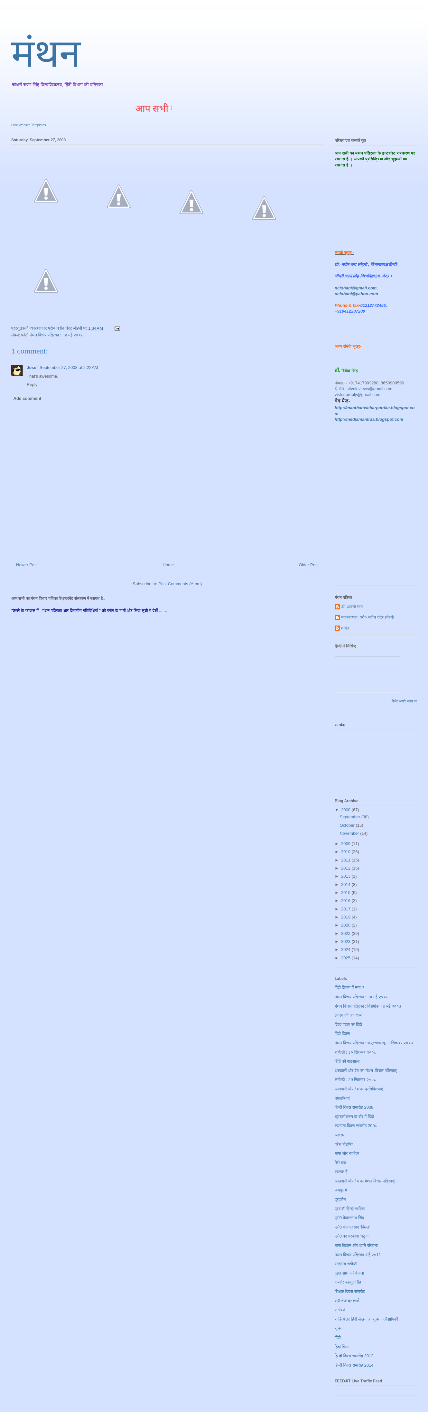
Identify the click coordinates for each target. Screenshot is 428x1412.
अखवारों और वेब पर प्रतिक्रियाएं (359, 1089)
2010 (346, 851)
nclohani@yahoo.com (356, 293)
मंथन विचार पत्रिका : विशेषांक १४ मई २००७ (368, 1006)
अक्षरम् (339, 1135)
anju (345, 628)
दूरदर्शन (340, 1199)
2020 (346, 925)
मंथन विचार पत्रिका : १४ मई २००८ (56, 335)
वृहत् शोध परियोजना (349, 1273)
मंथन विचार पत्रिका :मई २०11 (358, 1254)
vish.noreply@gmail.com (357, 394)
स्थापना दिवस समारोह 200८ (356, 1125)
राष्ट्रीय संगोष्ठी (346, 1263)
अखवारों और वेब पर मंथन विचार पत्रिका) (365, 1181)
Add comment (28, 398)
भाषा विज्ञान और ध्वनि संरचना (356, 1245)
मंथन (46, 56)
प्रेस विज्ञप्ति (344, 1144)
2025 (346, 957)
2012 (346, 868)
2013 (346, 876)
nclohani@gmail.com (356, 288)
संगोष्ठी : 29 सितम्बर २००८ (355, 1079)
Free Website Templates (28, 125)
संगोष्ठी (340, 1309)
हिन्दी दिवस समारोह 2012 (354, 1355)
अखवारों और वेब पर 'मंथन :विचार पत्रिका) (366, 1070)
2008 (346, 809)
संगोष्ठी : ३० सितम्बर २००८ (355, 1052)
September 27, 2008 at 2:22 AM (69, 367)
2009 (346, 843)
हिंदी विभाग (342, 1346)
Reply (32, 384)
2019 (346, 917)
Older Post (309, 564)
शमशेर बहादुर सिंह (348, 1282)
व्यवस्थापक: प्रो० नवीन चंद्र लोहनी (367, 617)
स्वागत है (341, 1171)
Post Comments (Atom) (180, 583)
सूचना (339, 1328)
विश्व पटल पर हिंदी (348, 1024)
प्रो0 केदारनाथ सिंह (349, 1217)
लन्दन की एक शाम (348, 1015)
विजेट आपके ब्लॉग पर (404, 701)
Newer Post (27, 564)
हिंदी (338, 1337)
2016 (346, 900)
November (350, 833)
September (350, 816)
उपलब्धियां (342, 1098)
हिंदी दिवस (342, 1033)
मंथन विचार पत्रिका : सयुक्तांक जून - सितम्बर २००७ (374, 1042)
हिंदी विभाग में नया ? (349, 987)
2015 (346, 892)
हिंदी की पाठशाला (347, 1061)
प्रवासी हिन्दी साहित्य (350, 1208)
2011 (346, 860)
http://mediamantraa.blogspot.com (369, 419)
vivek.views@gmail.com (370, 388)
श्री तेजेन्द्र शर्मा (347, 1300)
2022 (346, 933)
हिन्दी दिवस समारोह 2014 (354, 1365)
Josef (32, 367)
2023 (346, 941)
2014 (346, 884)
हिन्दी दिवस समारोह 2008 (354, 1107)
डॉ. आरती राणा (352, 606)
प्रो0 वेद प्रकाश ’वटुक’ (352, 1236)
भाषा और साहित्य (347, 1153)
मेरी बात (340, 1162)
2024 (346, 949)
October (348, 825)
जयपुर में (341, 1190)
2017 (346, 909)
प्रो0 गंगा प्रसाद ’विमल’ (352, 1227)
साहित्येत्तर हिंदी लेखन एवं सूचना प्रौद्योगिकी (366, 1319)
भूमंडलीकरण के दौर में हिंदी (354, 1116)
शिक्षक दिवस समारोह (350, 1291)
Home (168, 564)
